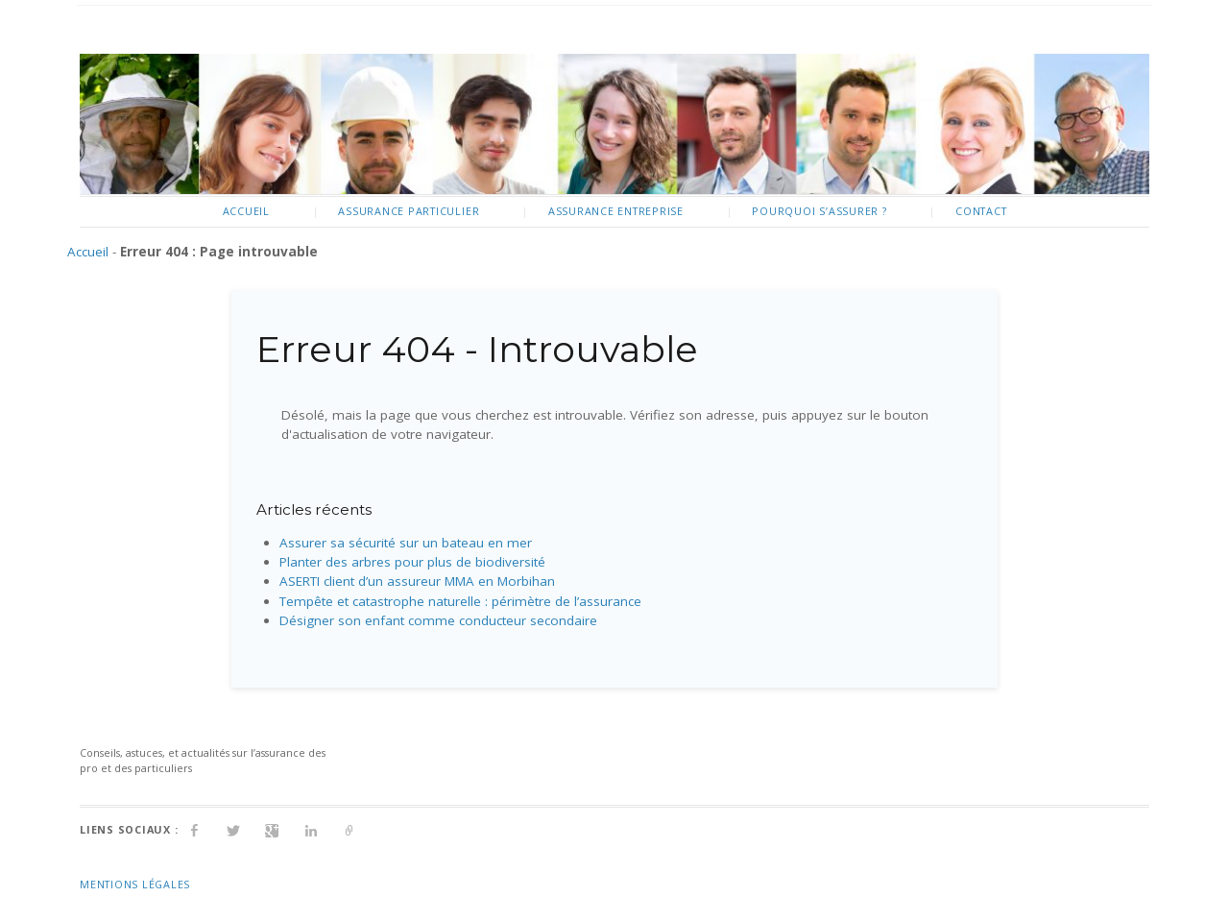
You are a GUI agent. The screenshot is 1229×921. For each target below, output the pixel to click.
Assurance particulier (408, 211)
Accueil (246, 211)
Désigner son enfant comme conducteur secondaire (438, 620)
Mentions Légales (135, 884)
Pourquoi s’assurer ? (819, 211)
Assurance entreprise (616, 211)
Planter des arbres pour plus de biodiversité (412, 561)
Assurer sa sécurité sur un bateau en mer (405, 542)
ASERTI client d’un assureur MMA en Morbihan (417, 581)
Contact (980, 211)
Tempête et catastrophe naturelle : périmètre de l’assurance (460, 601)
